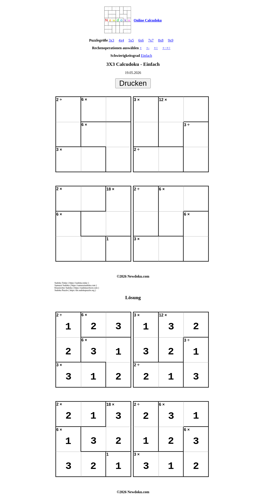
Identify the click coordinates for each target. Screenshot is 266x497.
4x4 (121, 40)
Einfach (146, 55)
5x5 (131, 40)
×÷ (156, 48)
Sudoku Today (61, 283)
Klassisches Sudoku (63, 288)
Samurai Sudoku (62, 285)
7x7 (151, 40)
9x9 (170, 40)
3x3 (111, 40)
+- (147, 48)
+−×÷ (166, 48)
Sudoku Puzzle (61, 290)
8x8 (161, 40)
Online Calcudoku (148, 20)
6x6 (141, 40)
